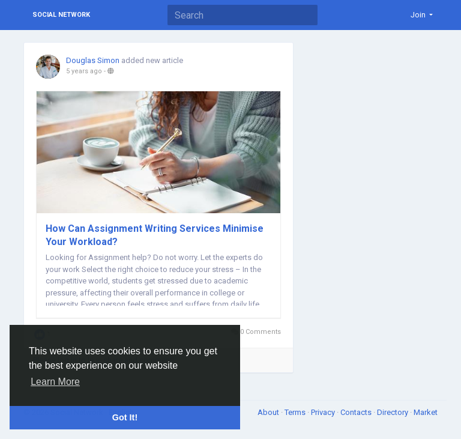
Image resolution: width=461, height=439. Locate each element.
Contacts (356, 412)
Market (426, 412)
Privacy (324, 412)
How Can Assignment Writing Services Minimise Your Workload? (155, 235)
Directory (393, 412)
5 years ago (84, 71)
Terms (296, 412)
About (269, 412)
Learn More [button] (55, 382)
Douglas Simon (92, 60)
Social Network (61, 15)
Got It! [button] (124, 417)
